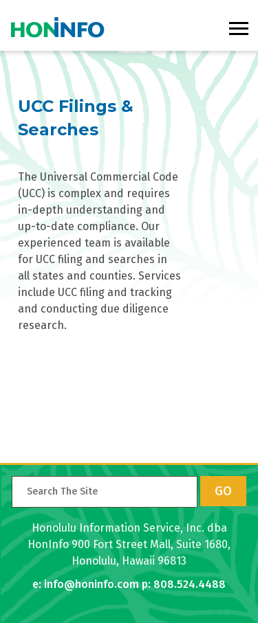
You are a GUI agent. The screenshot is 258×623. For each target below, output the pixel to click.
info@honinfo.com (91, 584)
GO (223, 491)
